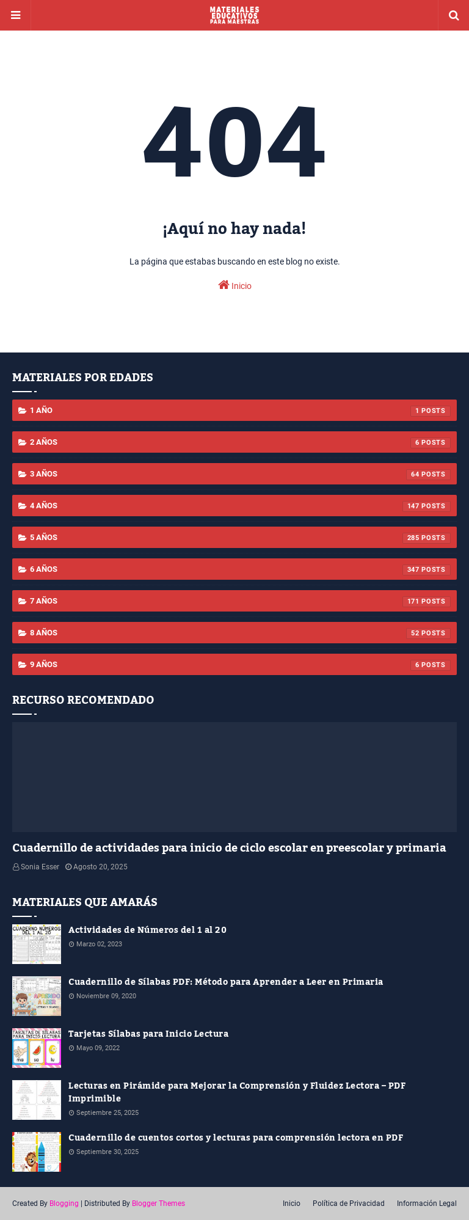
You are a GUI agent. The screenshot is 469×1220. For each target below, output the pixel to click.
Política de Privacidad (349, 1203)
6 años (240, 569)
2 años (240, 442)
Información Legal (427, 1203)
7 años (240, 601)
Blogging (64, 1203)
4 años (240, 506)
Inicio (235, 285)
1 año (240, 411)
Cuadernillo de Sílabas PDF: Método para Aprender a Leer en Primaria (226, 982)
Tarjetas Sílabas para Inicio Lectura (148, 1034)
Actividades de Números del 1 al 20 (147, 930)
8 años (240, 633)
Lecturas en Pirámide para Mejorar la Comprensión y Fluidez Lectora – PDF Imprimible (236, 1093)
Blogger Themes (158, 1203)
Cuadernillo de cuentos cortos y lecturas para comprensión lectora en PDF (235, 1138)
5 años (240, 538)
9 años (240, 665)
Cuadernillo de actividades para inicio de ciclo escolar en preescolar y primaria (229, 848)
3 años (240, 474)
